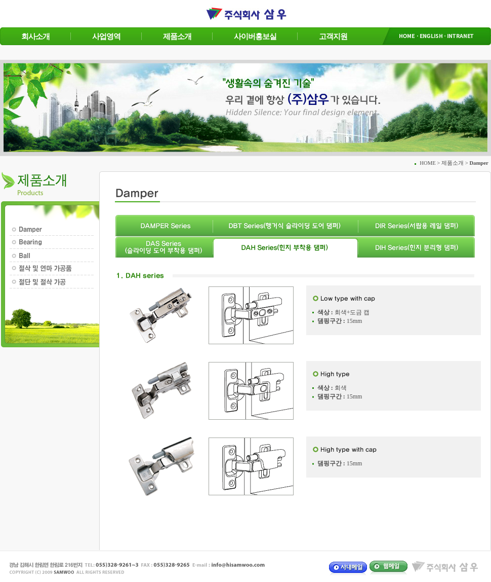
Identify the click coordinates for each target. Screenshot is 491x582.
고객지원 (333, 36)
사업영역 (106, 36)
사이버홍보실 (255, 36)
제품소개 (177, 36)
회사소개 (35, 36)
